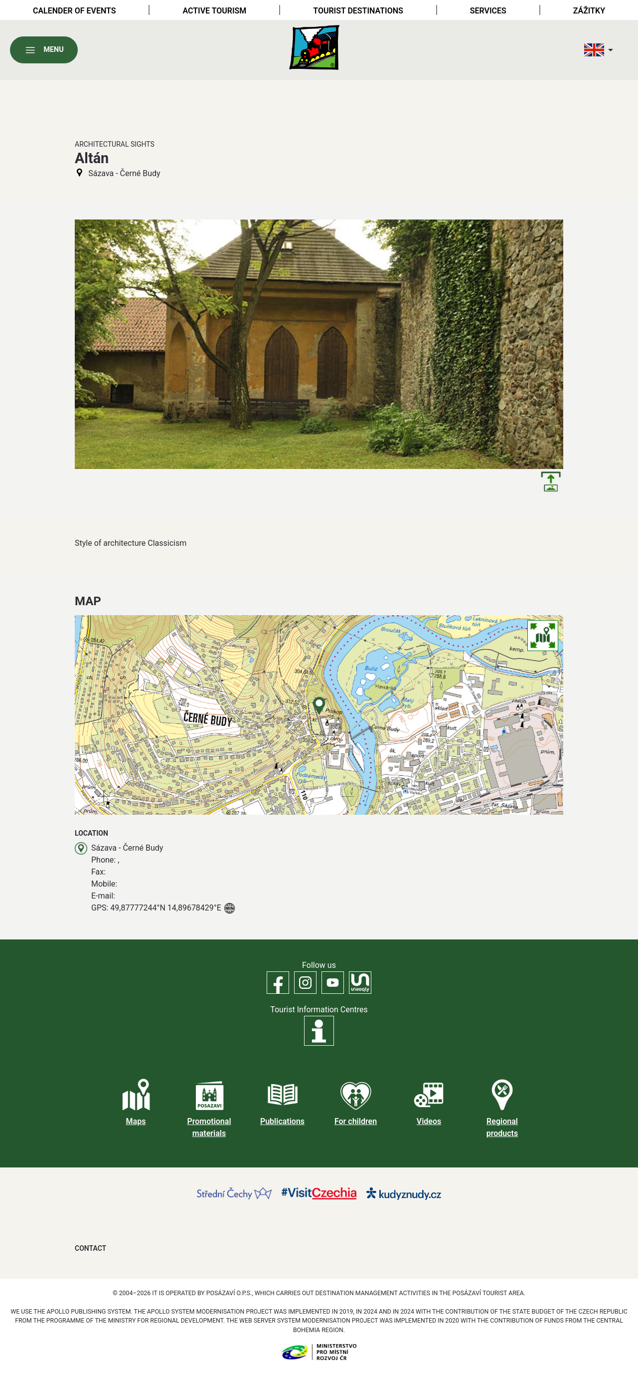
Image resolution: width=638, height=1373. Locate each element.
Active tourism (214, 10)
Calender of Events (74, 10)
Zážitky (589, 10)
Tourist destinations (358, 10)
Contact (90, 1248)
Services (488, 10)
